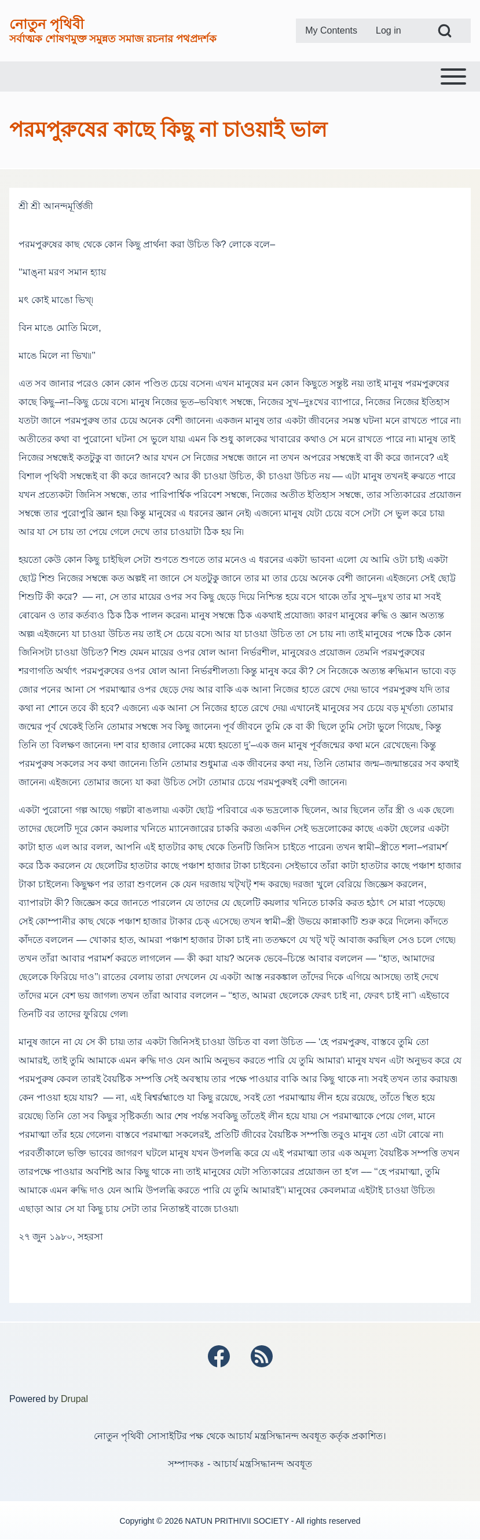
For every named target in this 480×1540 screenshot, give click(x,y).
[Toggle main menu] (240, 76)
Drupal (74, 1399)
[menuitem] (331, 31)
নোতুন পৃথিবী (46, 24)
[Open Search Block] (445, 31)
